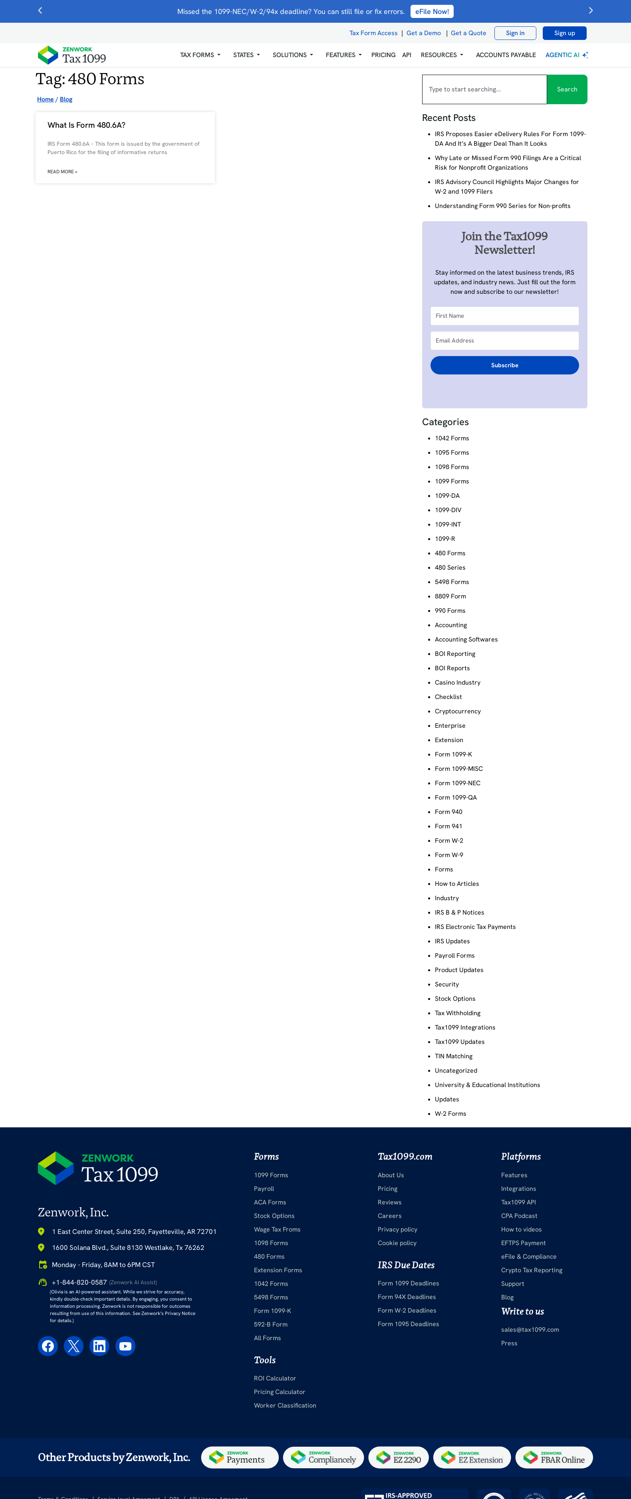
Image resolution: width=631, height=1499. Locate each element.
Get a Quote (468, 33)
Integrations (518, 1188)
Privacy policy (397, 1229)
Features (514, 1175)
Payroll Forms (455, 955)
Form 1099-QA (456, 797)
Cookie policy (397, 1243)
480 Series (450, 567)
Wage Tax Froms (277, 1229)
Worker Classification (285, 1405)
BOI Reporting (455, 654)
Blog (507, 1297)
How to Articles (457, 883)
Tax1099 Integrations (465, 1027)
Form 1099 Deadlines (408, 1283)
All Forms (267, 1338)
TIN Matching (453, 1056)
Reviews (390, 1202)
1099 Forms (452, 481)
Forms (444, 869)
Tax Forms (197, 55)
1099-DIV (448, 510)
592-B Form (271, 1324)
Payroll (264, 1188)
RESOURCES (439, 55)
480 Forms (450, 553)
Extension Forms (278, 1270)
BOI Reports (452, 668)
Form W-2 (449, 840)
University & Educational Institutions (487, 1085)
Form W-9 (449, 855)
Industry (447, 898)
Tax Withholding (457, 1013)
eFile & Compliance (529, 1256)
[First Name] (505, 316)
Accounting (451, 625)
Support (512, 1283)
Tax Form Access (373, 33)
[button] (200, 55)
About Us (391, 1175)
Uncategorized (456, 1070)
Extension (449, 740)
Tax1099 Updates (460, 1042)
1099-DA (447, 495)
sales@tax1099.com (530, 1329)
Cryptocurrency (458, 711)
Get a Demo (424, 33)
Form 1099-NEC (457, 783)
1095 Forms (452, 452)
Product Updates (459, 970)
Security (447, 984)
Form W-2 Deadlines (407, 1310)
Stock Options (455, 998)
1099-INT (448, 524)
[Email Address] (505, 340)
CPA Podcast (519, 1216)
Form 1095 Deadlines (408, 1324)
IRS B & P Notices (459, 912)
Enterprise (450, 725)
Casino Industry (457, 682)
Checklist (448, 697)
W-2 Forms (450, 1113)
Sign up (564, 33)
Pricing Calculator (280, 1392)
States (243, 55)
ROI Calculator (275, 1378)
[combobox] (484, 89)
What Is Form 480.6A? (86, 125)
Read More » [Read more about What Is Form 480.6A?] (62, 171)
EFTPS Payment (523, 1243)
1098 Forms (452, 467)
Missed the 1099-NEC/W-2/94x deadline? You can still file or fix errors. (315, 11)
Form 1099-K (453, 754)
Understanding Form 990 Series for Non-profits (503, 206)
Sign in (515, 33)
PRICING (383, 55)
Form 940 (448, 812)
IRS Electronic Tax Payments (475, 927)
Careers (390, 1216)
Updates (447, 1099)
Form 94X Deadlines (407, 1297)
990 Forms (450, 610)
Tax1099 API (518, 1202)
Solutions (290, 55)
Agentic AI (568, 55)
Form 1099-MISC (459, 768)
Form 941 (448, 826)
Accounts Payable (506, 55)
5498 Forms (452, 582)
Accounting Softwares (466, 639)
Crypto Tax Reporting (531, 1270)
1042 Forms (452, 438)
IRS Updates (452, 941)
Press (509, 1343)
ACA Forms (270, 1202)
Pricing (387, 1188)
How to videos (521, 1229)
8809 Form (450, 596)
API (406, 55)
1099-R (445, 539)
